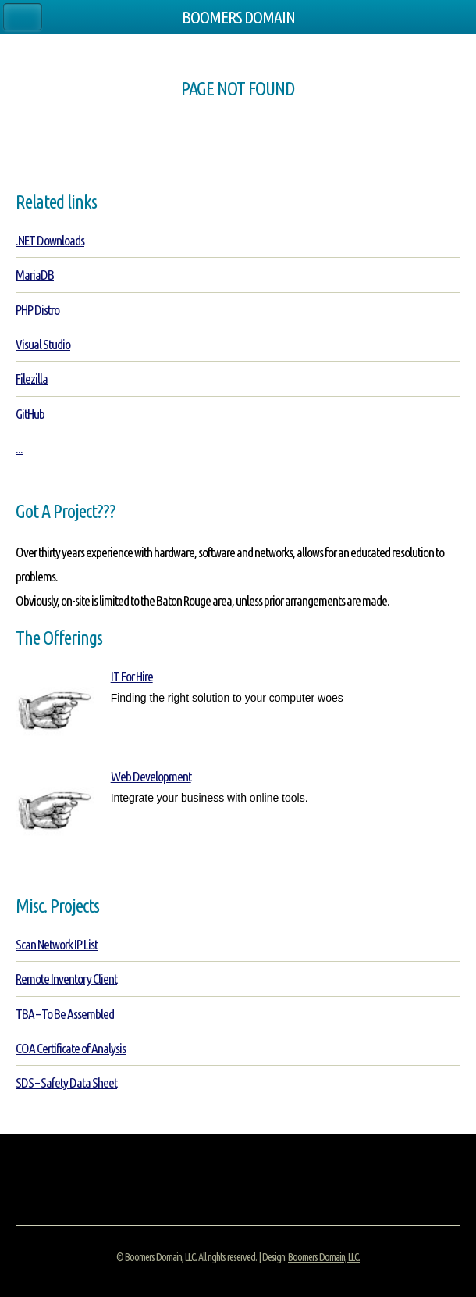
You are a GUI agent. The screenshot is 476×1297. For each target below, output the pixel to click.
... (19, 448)
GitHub (30, 413)
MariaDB (35, 274)
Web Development (151, 776)
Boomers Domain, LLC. (324, 1257)
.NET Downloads (50, 240)
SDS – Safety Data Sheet (66, 1082)
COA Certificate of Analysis (71, 1048)
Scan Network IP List (57, 944)
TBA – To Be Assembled (65, 1013)
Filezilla (32, 378)
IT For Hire (132, 676)
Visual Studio (43, 344)
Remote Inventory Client (66, 978)
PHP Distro (37, 309)
